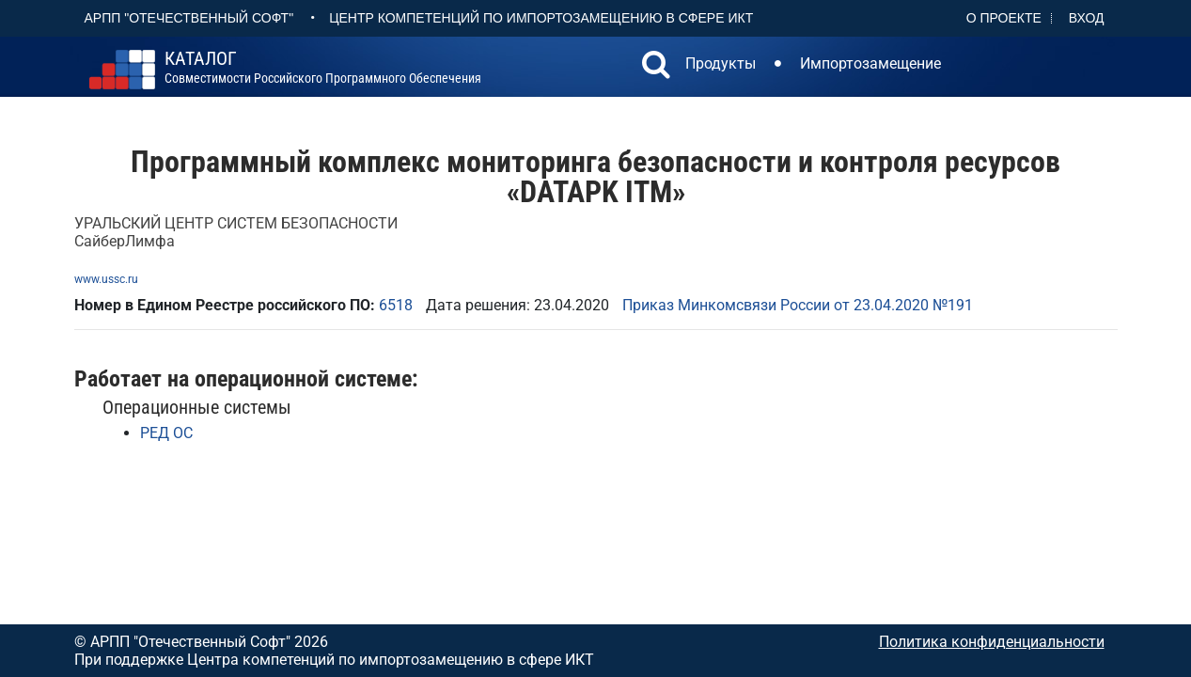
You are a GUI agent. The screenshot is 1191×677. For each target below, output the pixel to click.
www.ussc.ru (106, 279)
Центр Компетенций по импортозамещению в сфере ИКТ (541, 17)
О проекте (1004, 17)
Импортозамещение (870, 63)
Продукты (720, 63)
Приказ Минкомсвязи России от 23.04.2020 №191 (797, 305)
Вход (1087, 17)
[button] (656, 67)
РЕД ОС (166, 433)
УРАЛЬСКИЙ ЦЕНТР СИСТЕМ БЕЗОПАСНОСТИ (236, 223)
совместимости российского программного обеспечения (323, 68)
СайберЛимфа (124, 241)
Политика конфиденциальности (992, 642)
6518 (396, 305)
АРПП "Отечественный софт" (189, 17)
